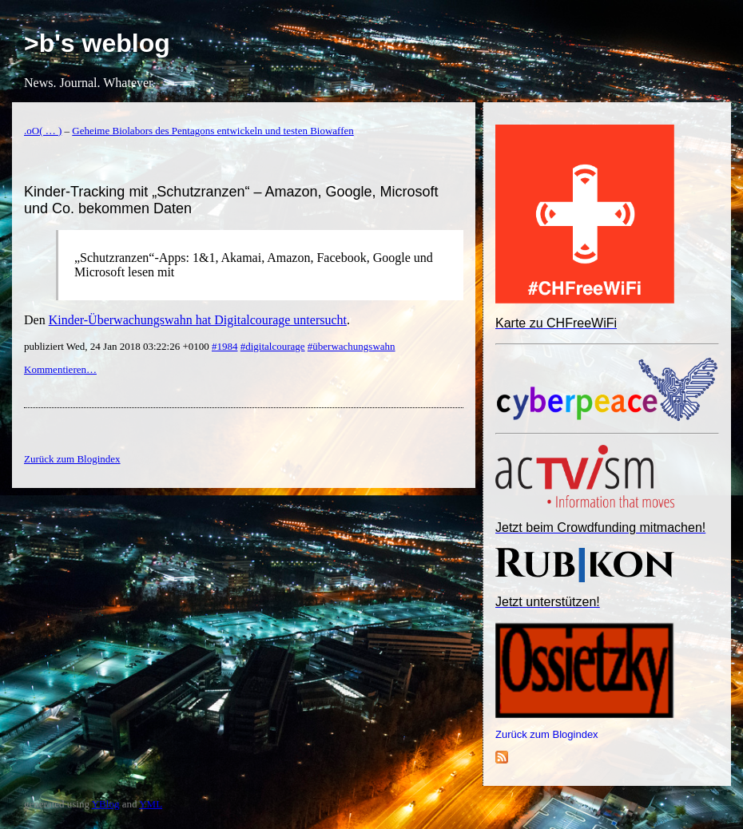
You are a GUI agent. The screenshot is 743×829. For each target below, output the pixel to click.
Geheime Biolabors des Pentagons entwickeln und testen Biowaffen (213, 131)
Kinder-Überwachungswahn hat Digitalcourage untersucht (198, 320)
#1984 (225, 346)
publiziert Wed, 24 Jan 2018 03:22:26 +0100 (118, 346)
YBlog (106, 804)
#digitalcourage (272, 346)
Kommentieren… (60, 369)
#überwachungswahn (351, 346)
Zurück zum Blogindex (546, 734)
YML (150, 804)
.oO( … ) (43, 131)
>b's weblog (97, 43)
